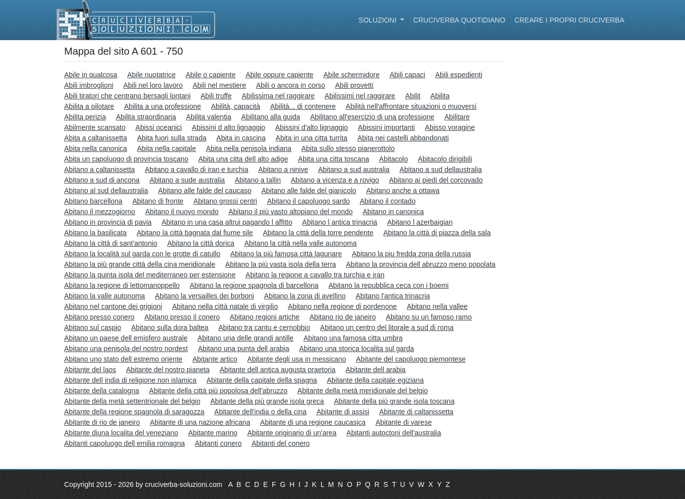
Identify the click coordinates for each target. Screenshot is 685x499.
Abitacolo (393, 159)
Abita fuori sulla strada (172, 138)
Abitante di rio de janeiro (102, 422)
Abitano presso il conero (182, 317)
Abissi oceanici (158, 127)
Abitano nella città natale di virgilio (225, 306)
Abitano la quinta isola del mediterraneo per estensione (150, 275)
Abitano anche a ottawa (402, 191)
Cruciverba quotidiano (459, 20)
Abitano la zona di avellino (305, 296)
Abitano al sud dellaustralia (106, 191)
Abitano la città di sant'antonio (110, 243)
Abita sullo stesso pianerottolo (348, 148)
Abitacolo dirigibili (445, 159)
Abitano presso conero (99, 317)
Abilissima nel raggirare (278, 96)
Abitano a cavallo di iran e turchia (196, 169)
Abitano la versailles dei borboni (204, 296)
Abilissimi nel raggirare (359, 96)
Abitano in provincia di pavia (107, 222)
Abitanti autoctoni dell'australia (394, 433)
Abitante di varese (404, 422)
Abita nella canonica (95, 148)
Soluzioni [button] (378, 20)
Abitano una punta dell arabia (243, 349)
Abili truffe (216, 96)
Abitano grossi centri (225, 201)
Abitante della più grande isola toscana (394, 401)
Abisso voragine (450, 127)
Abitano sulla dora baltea (170, 327)
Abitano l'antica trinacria (393, 296)
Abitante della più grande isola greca (267, 401)
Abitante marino (212, 433)
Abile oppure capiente (279, 75)
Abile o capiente (211, 75)
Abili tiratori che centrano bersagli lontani (127, 96)
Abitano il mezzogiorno (99, 212)
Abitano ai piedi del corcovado (436, 180)
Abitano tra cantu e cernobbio (264, 327)
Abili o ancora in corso (290, 85)
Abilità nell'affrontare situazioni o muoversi (411, 106)
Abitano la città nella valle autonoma (300, 243)
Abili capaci (407, 75)
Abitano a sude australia (187, 180)
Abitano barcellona (93, 201)
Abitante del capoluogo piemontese (411, 359)
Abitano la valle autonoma (104, 296)
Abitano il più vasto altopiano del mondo (291, 212)
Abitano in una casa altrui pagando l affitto (226, 222)
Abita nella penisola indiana (248, 148)
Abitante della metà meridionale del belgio (362, 391)
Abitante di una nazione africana (200, 422)
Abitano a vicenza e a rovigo (335, 180)
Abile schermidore (351, 75)
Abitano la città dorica (200, 243)
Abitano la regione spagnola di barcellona (254, 285)
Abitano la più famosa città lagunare (286, 254)
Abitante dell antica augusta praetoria (277, 370)
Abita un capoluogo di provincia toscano (126, 159)
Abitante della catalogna (101, 391)
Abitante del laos (90, 370)
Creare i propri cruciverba (569, 20)
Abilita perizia (85, 117)
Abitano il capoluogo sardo (308, 201)
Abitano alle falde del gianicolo (308, 191)
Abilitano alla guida (270, 117)
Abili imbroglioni (88, 85)
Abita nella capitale (166, 148)
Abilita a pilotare (89, 106)
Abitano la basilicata (95, 233)
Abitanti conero (218, 443)
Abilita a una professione (162, 106)
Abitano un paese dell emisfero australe (126, 338)
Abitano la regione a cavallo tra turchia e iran (315, 275)
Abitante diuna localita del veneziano (121, 433)
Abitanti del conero (281, 443)
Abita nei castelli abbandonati (403, 138)
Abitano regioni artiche (264, 317)
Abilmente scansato (94, 127)
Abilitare (457, 117)
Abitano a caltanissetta (99, 169)
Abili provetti (354, 85)
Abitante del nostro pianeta (168, 370)
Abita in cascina (241, 138)
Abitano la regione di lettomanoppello (122, 285)
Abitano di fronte (158, 201)
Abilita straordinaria (146, 117)
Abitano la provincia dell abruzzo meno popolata (420, 264)
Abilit (412, 96)
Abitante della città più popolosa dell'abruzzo (218, 391)
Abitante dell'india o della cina (260, 412)
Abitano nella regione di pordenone (342, 306)
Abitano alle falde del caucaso (204, 191)
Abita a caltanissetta (95, 138)
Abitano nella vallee (437, 306)
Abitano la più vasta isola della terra (280, 264)
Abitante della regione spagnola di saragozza (134, 412)
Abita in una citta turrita (312, 138)
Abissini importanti (386, 127)
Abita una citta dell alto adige (243, 159)
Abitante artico (215, 359)
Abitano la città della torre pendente (318, 233)
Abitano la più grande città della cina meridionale (139, 264)
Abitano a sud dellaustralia (441, 169)
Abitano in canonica (393, 212)
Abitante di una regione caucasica (313, 422)
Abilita (439, 96)
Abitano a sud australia (353, 169)
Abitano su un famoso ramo (428, 317)
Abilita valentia (208, 117)
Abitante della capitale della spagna (262, 380)
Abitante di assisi (342, 412)
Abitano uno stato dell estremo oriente (123, 359)
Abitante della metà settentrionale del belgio (132, 401)
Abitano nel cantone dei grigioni (113, 306)
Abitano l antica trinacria (339, 222)
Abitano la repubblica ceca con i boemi (388, 285)
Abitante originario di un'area (291, 433)
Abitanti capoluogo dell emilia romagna (124, 443)
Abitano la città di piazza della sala (436, 233)
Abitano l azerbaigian (420, 222)
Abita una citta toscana (333, 159)
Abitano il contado (387, 201)
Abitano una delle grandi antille (245, 338)
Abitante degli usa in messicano (296, 359)
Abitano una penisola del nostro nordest (126, 349)
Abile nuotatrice (151, 75)
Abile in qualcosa (90, 75)
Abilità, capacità (235, 106)
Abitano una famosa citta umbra (353, 338)
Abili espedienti (458, 75)
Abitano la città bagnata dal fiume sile (194, 233)
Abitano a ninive (283, 169)
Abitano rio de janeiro (342, 317)
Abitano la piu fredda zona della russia (411, 254)
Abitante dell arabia (376, 370)
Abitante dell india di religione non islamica (130, 380)
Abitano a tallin (258, 180)
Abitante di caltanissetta (416, 412)
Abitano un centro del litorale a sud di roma (386, 327)
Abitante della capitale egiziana (375, 380)
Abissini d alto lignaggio (228, 127)
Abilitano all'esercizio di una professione (372, 117)
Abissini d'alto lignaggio (311, 127)
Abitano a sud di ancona (101, 180)
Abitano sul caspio (92, 327)
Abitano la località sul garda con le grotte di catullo (142, 254)
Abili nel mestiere (219, 85)
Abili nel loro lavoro (153, 85)
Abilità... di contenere (303, 106)
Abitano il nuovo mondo (182, 212)
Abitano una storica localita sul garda (356, 349)
